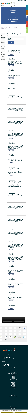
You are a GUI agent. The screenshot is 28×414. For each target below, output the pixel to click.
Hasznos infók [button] (13, 392)
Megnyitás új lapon (12, 48)
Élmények (13, 386)
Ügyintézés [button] (13, 371)
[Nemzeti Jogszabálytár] (15, 331)
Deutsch (11, 6)
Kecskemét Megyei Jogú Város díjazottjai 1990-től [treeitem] (3, 56)
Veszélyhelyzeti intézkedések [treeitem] (3, 60)
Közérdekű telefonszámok (13, 370)
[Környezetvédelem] (6, 337)
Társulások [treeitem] (3, 39)
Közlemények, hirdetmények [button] (13, 15)
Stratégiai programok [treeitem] (3, 42)
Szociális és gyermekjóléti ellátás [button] (13, 373)
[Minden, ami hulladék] (6, 331)
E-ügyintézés (5, 6)
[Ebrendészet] (20, 334)
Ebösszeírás (13, 23)
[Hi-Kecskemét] (24, 328)
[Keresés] (8, 5)
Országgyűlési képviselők (13, 397)
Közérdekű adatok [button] (13, 10)
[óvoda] (10, 337)
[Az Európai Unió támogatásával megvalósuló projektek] (20, 328)
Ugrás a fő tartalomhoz (21, 0)
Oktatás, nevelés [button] (13, 374)
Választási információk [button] (13, 17)
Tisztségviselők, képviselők (13, 396)
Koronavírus (13, 14)
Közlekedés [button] (13, 375)
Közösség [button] (13, 376)
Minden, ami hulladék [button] (13, 379)
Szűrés (11, 42)
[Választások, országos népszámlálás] (20, 331)
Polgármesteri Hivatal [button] (13, 8)
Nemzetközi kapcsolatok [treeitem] (3, 44)
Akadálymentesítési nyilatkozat (13, 19)
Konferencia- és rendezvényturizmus (13, 391)
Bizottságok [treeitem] (3, 35)
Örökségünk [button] (13, 384)
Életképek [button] (13, 377)
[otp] (15, 337)
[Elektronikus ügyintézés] (15, 328)
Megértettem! (14, 412)
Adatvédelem (13, 12)
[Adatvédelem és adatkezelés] (10, 328)
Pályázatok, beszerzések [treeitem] (3, 52)
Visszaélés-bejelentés (13, 21)
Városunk (13, 367)
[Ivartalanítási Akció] (6, 340)
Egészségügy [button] (13, 372)
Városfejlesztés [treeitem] (3, 46)
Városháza (26, 18)
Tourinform (13, 382)
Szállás (13, 390)
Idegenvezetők (13, 383)
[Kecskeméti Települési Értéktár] (10, 334)
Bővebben (21, 410)
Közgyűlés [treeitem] (3, 33)
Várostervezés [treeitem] (3, 48)
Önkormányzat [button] (13, 398)
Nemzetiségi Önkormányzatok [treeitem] (3, 38)
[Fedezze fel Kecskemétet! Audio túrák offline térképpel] (6, 334)
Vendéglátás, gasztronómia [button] (13, 389)
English (15, 6)
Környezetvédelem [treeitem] (3, 50)
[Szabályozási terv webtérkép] (24, 331)
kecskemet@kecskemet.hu (9, 358)
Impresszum (4, 361)
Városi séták (13, 388)
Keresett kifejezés (9, 39)
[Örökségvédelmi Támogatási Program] (10, 331)
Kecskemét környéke (13, 387)
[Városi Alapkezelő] (24, 334)
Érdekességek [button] (13, 385)
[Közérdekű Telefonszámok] (6, 328)
